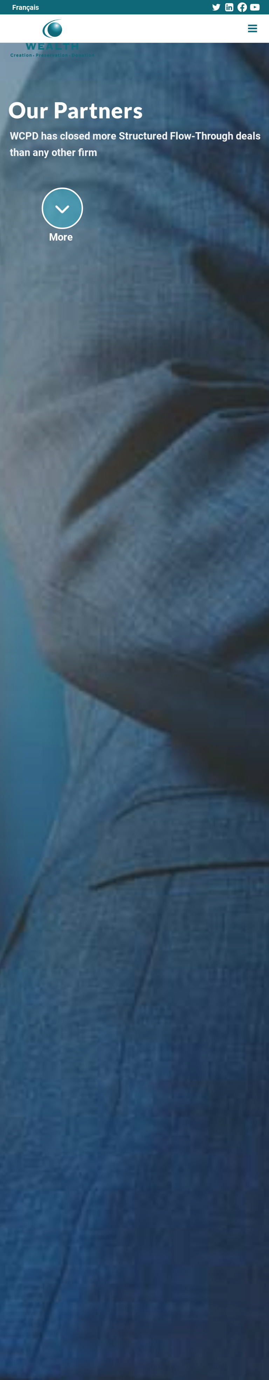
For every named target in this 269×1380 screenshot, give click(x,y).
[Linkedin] (229, 7)
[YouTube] (255, 7)
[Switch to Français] (25, 7)
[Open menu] (252, 28)
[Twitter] (216, 7)
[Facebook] (242, 7)
